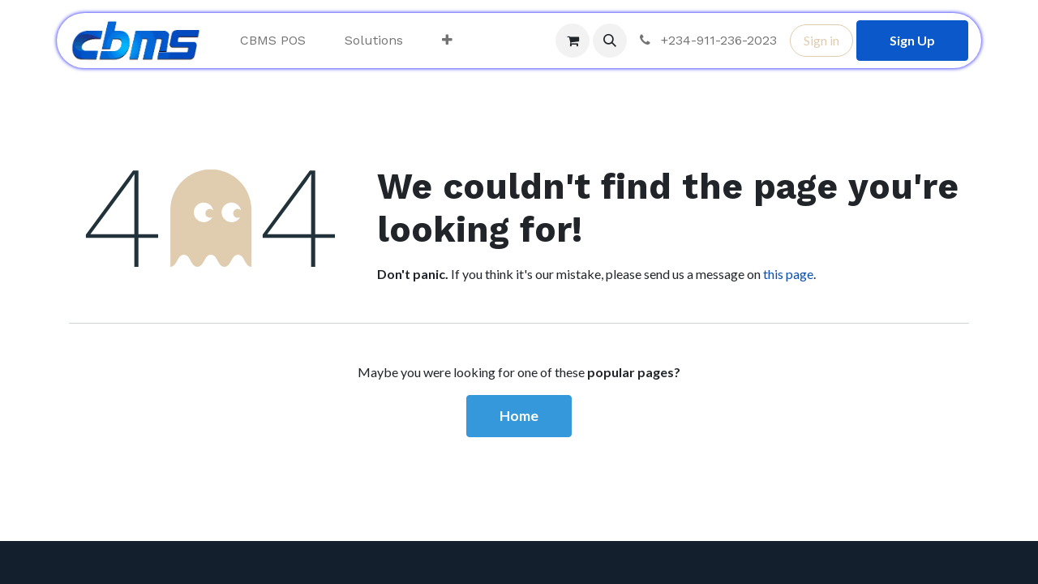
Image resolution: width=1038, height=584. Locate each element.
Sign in (821, 40)
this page (788, 273)
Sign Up (912, 40)
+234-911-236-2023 (707, 40)
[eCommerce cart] (572, 41)
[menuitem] (273, 40)
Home (519, 415)
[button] (610, 41)
